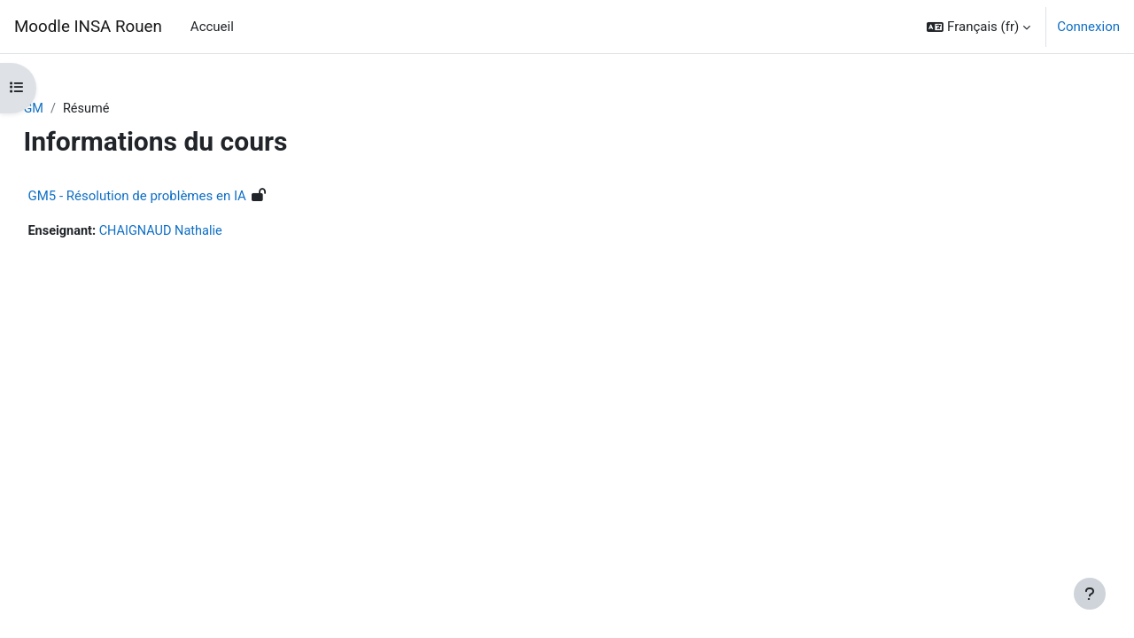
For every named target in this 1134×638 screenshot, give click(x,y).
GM (73, 109)
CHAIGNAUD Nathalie (204, 232)
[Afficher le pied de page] (1090, 594)
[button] (978, 26)
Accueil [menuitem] (212, 27)
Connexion (1088, 27)
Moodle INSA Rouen (88, 26)
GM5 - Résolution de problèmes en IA (176, 197)
